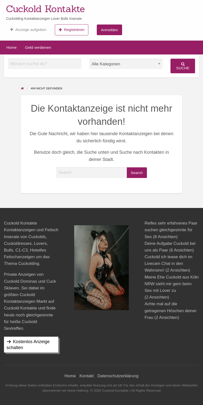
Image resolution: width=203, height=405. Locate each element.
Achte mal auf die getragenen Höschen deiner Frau (171, 311)
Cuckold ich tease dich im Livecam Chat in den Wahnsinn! (169, 263)
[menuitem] (28, 29)
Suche (183, 66)
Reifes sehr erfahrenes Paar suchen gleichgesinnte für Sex (171, 230)
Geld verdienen (38, 47)
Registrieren (71, 29)
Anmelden (109, 30)
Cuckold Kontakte (45, 9)
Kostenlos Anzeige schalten (28, 344)
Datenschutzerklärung (118, 376)
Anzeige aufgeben (28, 29)
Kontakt (86, 376)
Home (11, 47)
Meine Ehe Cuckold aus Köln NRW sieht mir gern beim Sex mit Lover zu (172, 284)
